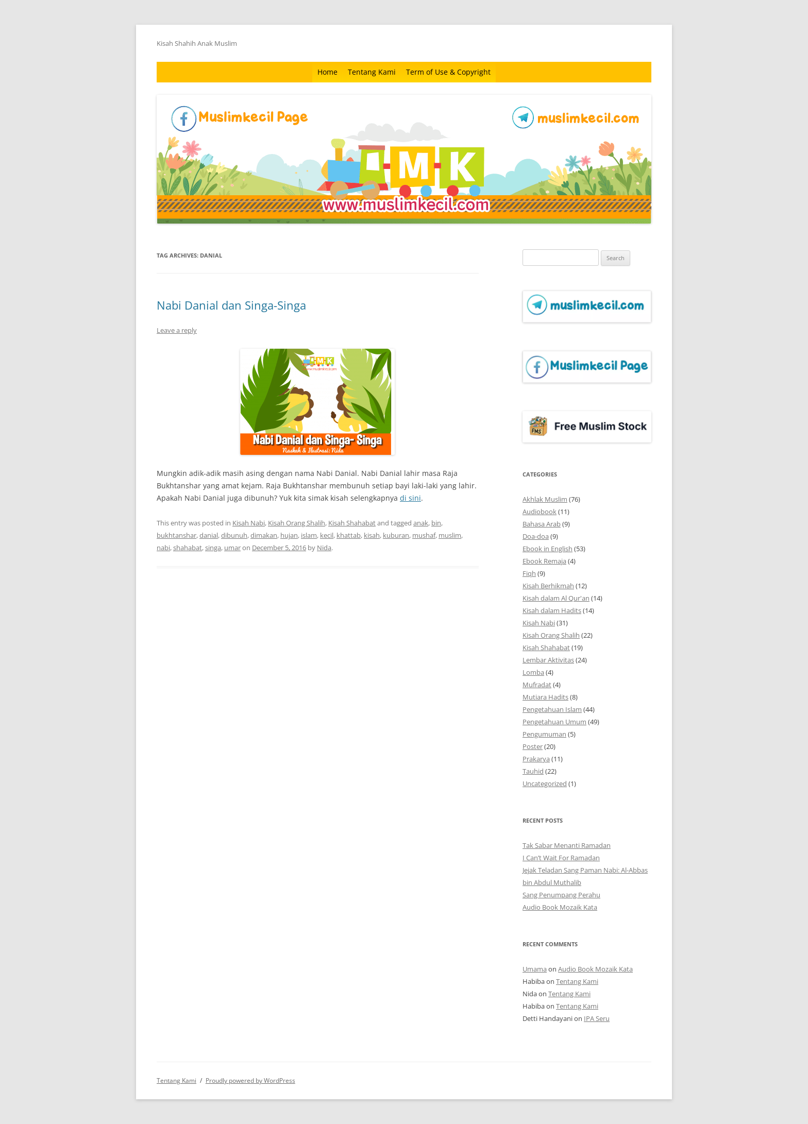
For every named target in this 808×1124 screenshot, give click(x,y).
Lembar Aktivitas (548, 660)
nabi (163, 547)
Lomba (533, 672)
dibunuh (234, 535)
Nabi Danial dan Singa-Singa (231, 305)
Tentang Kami (372, 72)
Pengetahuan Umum (554, 721)
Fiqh (529, 573)
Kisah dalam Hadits (552, 610)
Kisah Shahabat (352, 522)
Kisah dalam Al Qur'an (556, 598)
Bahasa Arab (542, 524)
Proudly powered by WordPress (250, 1080)
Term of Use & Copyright (448, 72)
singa (213, 547)
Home (327, 72)
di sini (410, 498)
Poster (533, 746)
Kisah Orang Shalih (296, 522)
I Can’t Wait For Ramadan (561, 857)
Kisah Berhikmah (548, 585)
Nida (324, 547)
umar (232, 547)
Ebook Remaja (544, 561)
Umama (535, 969)
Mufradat (537, 684)
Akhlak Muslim (545, 499)
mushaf (423, 535)
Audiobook (540, 511)
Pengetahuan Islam (552, 709)
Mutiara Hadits (545, 697)
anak (420, 522)
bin (436, 522)
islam (309, 535)
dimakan (263, 535)
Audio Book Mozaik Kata (560, 907)
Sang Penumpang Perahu (561, 894)
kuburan (396, 535)
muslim (450, 535)
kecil (326, 535)
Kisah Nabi (248, 522)
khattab (348, 535)
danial (208, 535)
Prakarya (536, 758)
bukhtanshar (176, 535)
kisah (372, 535)
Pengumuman (544, 734)
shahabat (187, 547)
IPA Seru (597, 1018)
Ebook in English (548, 548)
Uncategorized (545, 783)
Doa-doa (536, 536)
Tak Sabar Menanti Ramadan (567, 845)
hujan (289, 535)
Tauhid (533, 771)
